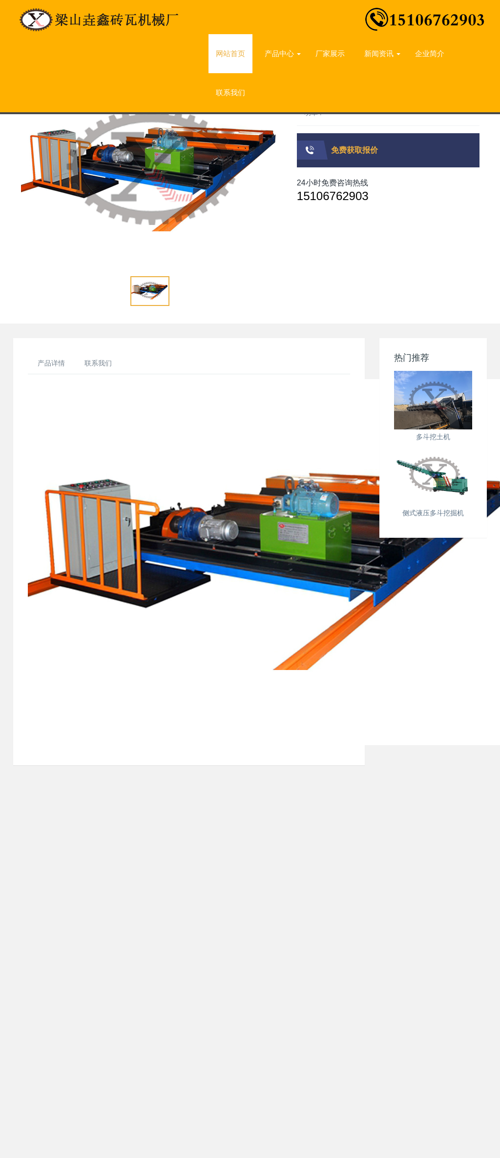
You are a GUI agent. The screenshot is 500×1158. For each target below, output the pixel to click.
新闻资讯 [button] (382, 53)
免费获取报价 (354, 150)
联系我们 (98, 363)
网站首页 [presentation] (230, 53)
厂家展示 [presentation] (330, 53)
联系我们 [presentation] (230, 92)
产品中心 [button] (283, 53)
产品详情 (51, 363)
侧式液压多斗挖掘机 (433, 513)
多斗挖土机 (433, 437)
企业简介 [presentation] (429, 53)
